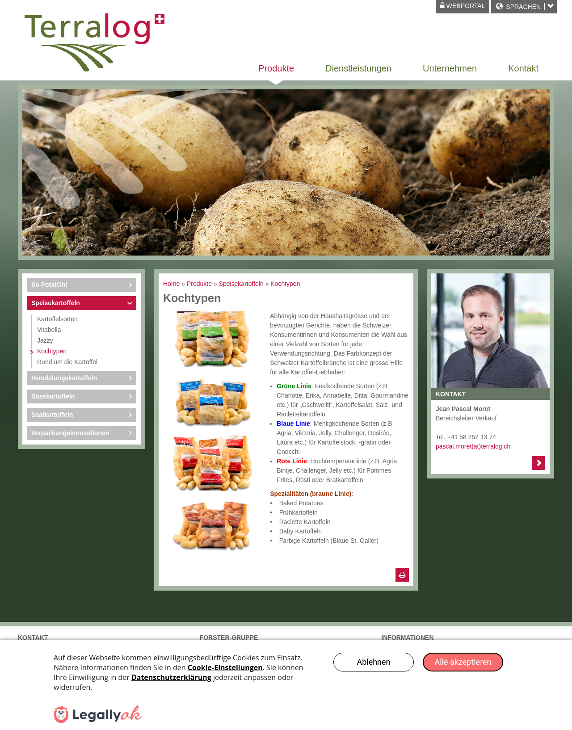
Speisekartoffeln (55, 302)
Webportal (462, 5)
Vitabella (49, 329)
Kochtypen (52, 351)
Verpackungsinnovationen (70, 432)
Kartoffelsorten (57, 319)
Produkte (276, 68)
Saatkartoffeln (52, 414)
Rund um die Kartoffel (67, 361)
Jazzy (45, 340)
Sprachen (523, 6)
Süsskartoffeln (53, 396)
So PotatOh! (49, 284)
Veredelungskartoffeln (64, 378)
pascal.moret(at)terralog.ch (473, 446)
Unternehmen (450, 68)
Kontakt (523, 68)
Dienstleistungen (358, 68)
